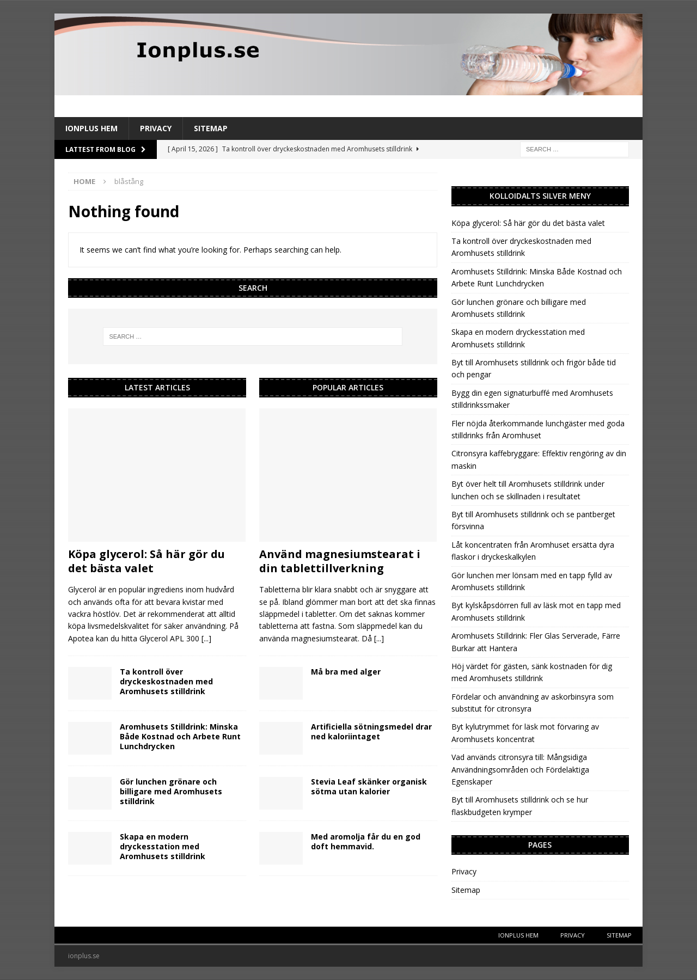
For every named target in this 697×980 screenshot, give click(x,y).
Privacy (156, 128)
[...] (206, 638)
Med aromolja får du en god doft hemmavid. (365, 841)
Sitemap (211, 128)
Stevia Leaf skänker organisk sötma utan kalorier (369, 786)
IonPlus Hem (91, 128)
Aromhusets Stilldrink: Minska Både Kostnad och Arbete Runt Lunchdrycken (180, 736)
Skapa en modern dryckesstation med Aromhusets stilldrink (162, 846)
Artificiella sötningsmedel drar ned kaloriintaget (371, 731)
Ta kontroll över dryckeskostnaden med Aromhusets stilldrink (166, 681)
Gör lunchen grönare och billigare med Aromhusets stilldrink (171, 791)
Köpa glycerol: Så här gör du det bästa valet (146, 561)
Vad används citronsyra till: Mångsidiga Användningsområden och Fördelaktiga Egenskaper (520, 769)
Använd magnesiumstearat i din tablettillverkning (339, 561)
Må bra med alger (346, 671)
